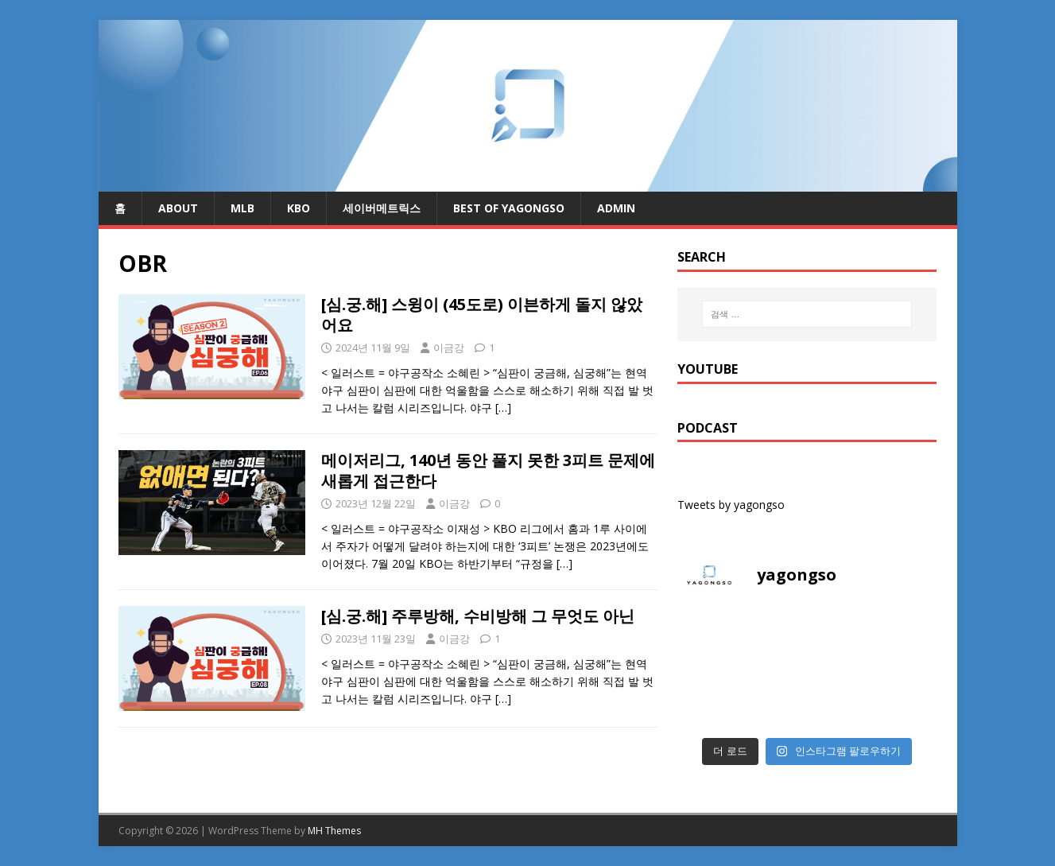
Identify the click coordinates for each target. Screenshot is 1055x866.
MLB (242, 208)
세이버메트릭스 (382, 208)
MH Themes (334, 830)
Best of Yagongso (508, 208)
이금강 (448, 347)
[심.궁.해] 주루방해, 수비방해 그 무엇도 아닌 (477, 616)
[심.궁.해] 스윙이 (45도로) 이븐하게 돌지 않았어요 (481, 314)
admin (616, 208)
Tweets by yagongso (731, 504)
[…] (503, 407)
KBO (298, 208)
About (178, 208)
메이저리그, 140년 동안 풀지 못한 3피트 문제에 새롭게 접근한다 (488, 470)
